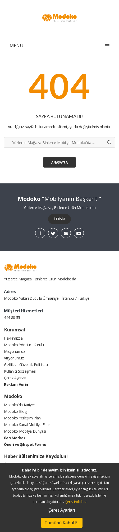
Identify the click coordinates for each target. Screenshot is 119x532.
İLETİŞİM (59, 219)
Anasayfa (59, 162)
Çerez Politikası (75, 501)
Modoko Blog (15, 411)
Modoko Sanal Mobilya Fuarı (27, 424)
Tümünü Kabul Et (61, 523)
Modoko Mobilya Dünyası (25, 431)
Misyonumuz (14, 351)
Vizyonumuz (14, 357)
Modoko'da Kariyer (19, 404)
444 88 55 (12, 317)
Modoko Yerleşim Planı (23, 417)
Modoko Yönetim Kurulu (24, 344)
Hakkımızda (13, 338)
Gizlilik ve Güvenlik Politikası (26, 364)
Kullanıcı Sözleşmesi (20, 371)
